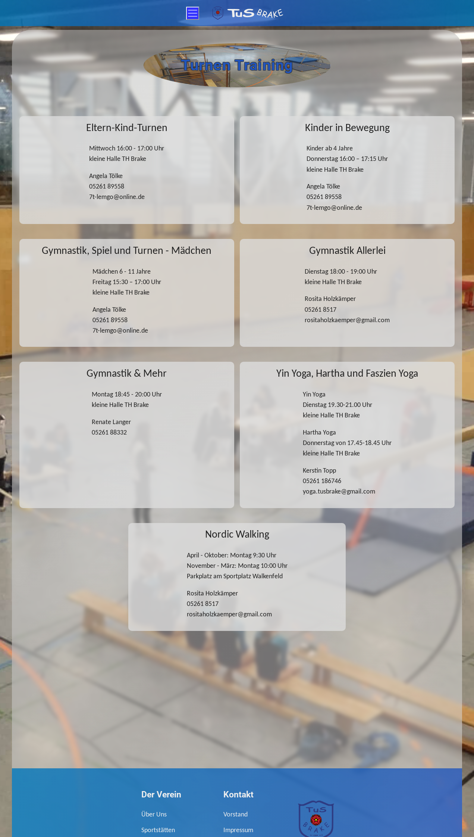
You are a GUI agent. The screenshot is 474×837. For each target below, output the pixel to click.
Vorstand (235, 814)
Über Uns (154, 814)
